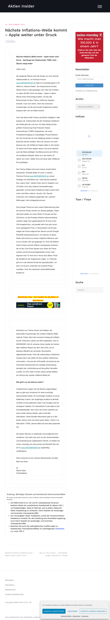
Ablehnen (72, 611)
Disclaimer (59, 529)
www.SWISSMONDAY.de (25, 83)
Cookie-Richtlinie (66, 616)
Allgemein (10, 41)
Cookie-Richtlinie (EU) (14, 594)
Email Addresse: (82, 75)
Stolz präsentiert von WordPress (18, 617)
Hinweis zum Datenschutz (86, 91)
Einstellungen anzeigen (93, 611)
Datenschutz (76, 616)
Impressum (84, 616)
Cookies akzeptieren (54, 611)
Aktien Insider (21, 6)
